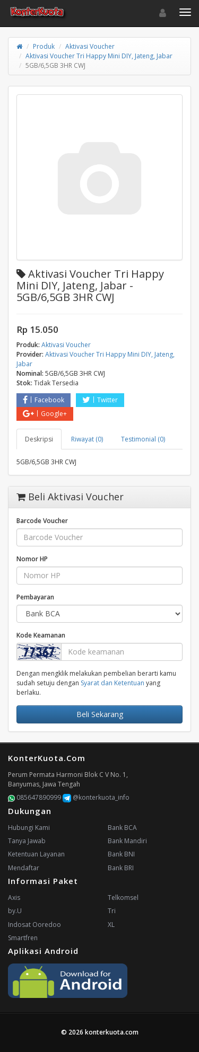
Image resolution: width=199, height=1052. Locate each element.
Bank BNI (121, 854)
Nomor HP (32, 558)
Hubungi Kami (29, 827)
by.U (15, 910)
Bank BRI (121, 867)
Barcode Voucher (42, 520)
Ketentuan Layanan (36, 854)
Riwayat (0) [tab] (87, 439)
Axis (14, 897)
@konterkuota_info (96, 797)
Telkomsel (123, 897)
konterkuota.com (112, 1032)
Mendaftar (23, 867)
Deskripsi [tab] (39, 439)
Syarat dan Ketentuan (112, 682)
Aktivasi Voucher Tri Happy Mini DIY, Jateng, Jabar (98, 55)
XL (111, 924)
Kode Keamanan (40, 635)
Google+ (45, 413)
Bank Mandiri (127, 840)
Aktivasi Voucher (90, 46)
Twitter (100, 399)
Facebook (43, 399)
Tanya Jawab (27, 840)
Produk (44, 46)
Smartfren (23, 937)
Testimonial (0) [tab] (143, 439)
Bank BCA (122, 827)
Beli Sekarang (99, 714)
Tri (112, 910)
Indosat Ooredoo (34, 924)
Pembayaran (35, 597)
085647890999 (34, 797)
